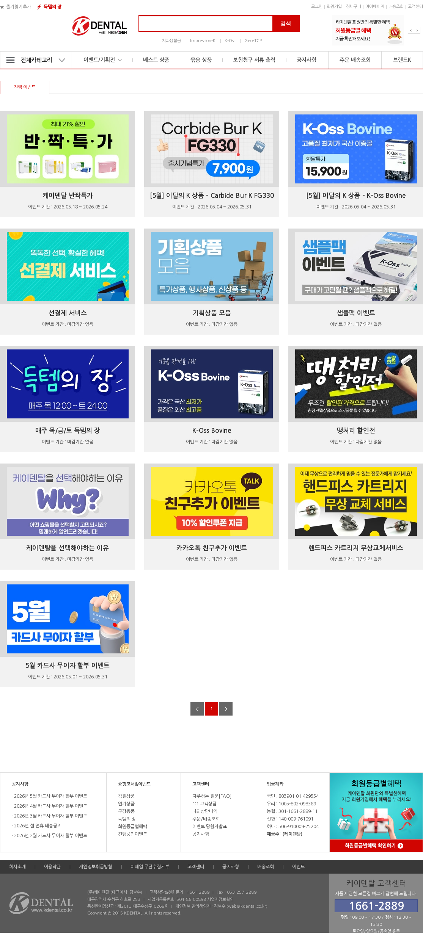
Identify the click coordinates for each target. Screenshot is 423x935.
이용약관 (52, 867)
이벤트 (298, 867)
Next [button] (417, 30)
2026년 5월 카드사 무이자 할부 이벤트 (50, 796)
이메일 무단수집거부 (150, 867)
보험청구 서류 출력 (254, 60)
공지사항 (306, 60)
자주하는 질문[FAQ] (211, 796)
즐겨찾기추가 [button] (18, 7)
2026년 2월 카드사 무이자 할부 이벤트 (50, 835)
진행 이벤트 (25, 87)
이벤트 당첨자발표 (209, 826)
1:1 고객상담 (204, 804)
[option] (368, 30)
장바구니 (353, 7)
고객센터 (415, 7)
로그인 (316, 7)
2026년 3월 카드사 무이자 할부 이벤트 (50, 816)
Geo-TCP (253, 41)
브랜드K (402, 60)
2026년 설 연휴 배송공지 (37, 826)
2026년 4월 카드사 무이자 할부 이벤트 (50, 806)
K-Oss (230, 41)
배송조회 (396, 7)
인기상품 (126, 804)
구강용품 (126, 811)
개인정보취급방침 (95, 867)
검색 (285, 23)
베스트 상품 (156, 60)
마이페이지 (374, 7)
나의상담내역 (204, 811)
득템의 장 (52, 7)
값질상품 (126, 796)
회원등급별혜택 (132, 826)
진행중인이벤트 (132, 834)
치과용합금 (171, 41)
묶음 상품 (201, 60)
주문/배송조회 (206, 819)
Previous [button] (411, 30)
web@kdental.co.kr (247, 906)
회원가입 (334, 7)
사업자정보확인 (220, 899)
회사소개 (17, 867)
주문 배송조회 (355, 60)
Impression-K (202, 41)
